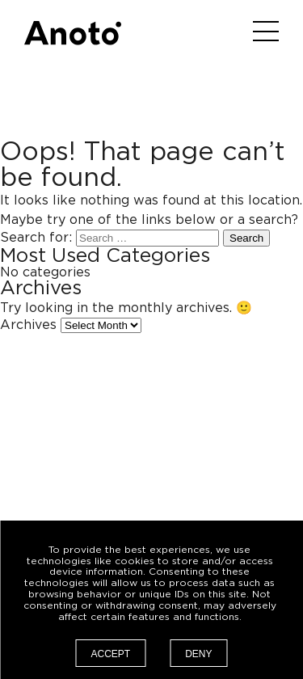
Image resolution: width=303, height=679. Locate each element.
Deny (198, 654)
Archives (28, 324)
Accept (110, 654)
